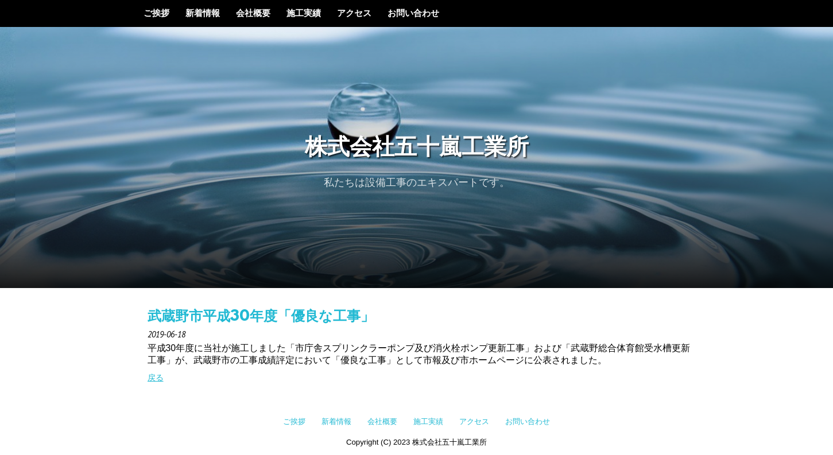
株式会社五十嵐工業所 (417, 148)
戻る (156, 377)
